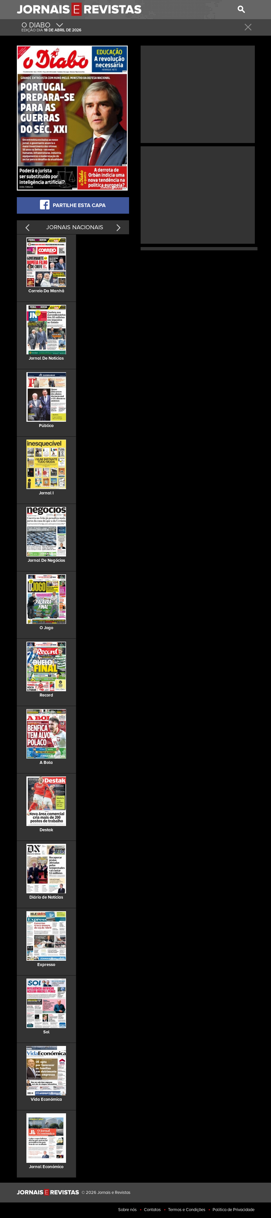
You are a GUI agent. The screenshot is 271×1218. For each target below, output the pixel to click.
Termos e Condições (186, 1209)
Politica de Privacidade (233, 1209)
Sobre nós (127, 1209)
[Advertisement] (197, 93)
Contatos (152, 1209)
